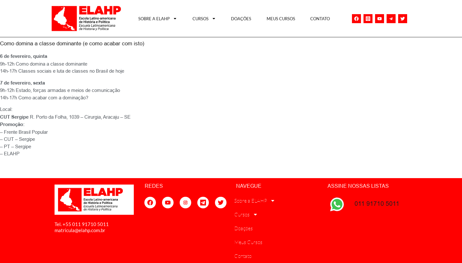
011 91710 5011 (377, 203)
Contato (320, 18)
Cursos (204, 18)
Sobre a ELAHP (157, 18)
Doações (241, 18)
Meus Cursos (281, 18)
